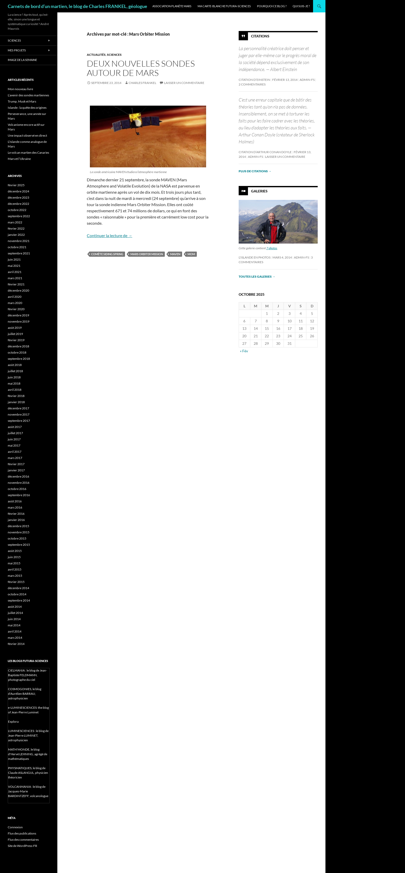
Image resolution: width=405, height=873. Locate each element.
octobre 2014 (17, 594)
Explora (13, 721)
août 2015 (15, 551)
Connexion (15, 827)
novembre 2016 (18, 483)
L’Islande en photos (254, 257)
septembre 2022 (19, 216)
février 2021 (16, 284)
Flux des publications (22, 833)
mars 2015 (15, 576)
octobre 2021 (17, 247)
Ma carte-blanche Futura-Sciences (224, 6)
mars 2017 (15, 458)
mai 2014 (14, 625)
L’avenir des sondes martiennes (28, 95)
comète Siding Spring (107, 254)
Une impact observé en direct (27, 135)
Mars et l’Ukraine (19, 159)
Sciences (114, 55)
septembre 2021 (19, 253)
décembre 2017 (18, 408)
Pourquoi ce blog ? (271, 6)
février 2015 (16, 582)
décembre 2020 (18, 290)
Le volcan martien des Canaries (28, 152)
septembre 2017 (19, 421)
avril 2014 (14, 631)
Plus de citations (255, 171)
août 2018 (15, 365)
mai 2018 (14, 383)
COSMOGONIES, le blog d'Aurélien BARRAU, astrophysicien (24, 693)
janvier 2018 (16, 402)
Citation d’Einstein (254, 80)
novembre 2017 (18, 414)
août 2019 (15, 328)
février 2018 (16, 396)
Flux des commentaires (23, 839)
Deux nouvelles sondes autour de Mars (141, 68)
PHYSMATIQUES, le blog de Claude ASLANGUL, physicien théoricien (28, 772)
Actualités (96, 55)
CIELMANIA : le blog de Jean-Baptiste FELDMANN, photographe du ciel (27, 675)
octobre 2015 (17, 538)
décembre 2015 (18, 526)
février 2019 (16, 340)
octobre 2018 (17, 352)
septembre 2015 (19, 545)
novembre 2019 (18, 321)
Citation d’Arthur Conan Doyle (265, 152)
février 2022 (16, 228)
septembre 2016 (19, 495)
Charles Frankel (142, 83)
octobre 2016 (17, 489)
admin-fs (307, 80)
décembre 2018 (18, 346)
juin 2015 (14, 557)
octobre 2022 (17, 210)
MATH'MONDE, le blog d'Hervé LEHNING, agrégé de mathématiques (27, 754)
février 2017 (16, 464)
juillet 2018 (15, 371)
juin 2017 (14, 439)
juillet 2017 (15, 433)
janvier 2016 (16, 520)
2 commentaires (252, 84)
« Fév (244, 351)
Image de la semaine (22, 59)
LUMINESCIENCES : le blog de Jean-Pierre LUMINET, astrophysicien (28, 735)
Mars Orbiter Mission (146, 254)
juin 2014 (14, 619)
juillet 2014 (15, 613)
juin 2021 (14, 259)
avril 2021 (14, 272)
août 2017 (15, 427)
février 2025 (16, 185)
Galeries (259, 191)
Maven (175, 254)
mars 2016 (15, 507)
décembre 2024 (18, 191)
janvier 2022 (16, 235)
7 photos (271, 248)
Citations (260, 36)
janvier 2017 (16, 470)
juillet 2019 (15, 334)
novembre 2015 (18, 532)
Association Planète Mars (171, 6)
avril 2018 (14, 390)
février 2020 (16, 309)
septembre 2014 (19, 600)
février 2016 (16, 514)
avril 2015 (14, 569)
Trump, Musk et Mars (22, 101)
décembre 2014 (18, 588)
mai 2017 (14, 445)
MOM (191, 254)
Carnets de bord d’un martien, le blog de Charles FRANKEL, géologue (77, 6)
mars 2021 (15, 278)
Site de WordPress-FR (22, 846)
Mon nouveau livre (20, 89)
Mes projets (17, 50)
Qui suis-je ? (301, 6)
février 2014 (16, 644)
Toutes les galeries (257, 276)
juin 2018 (14, 377)
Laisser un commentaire (184, 83)
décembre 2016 (18, 476)
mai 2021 (14, 266)
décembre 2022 (18, 204)
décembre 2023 (18, 197)
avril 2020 (14, 297)
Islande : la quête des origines (27, 108)
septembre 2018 (19, 359)
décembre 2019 (18, 315)
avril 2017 (14, 452)
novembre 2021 (18, 241)
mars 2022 (15, 222)
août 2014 (15, 607)
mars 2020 (15, 303)
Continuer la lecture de (109, 235)
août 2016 (15, 501)
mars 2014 (15, 638)
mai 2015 (14, 563)
